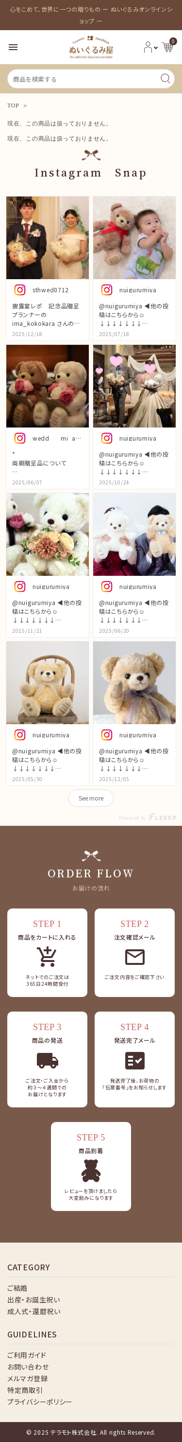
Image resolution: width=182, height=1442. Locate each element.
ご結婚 (17, 1288)
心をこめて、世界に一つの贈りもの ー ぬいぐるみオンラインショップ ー (91, 15)
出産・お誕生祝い (33, 1299)
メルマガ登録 (27, 1378)
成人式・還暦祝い (34, 1311)
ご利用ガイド (26, 1355)
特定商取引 (25, 1390)
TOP (13, 105)
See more (91, 798)
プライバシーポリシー (40, 1401)
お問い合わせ (28, 1366)
